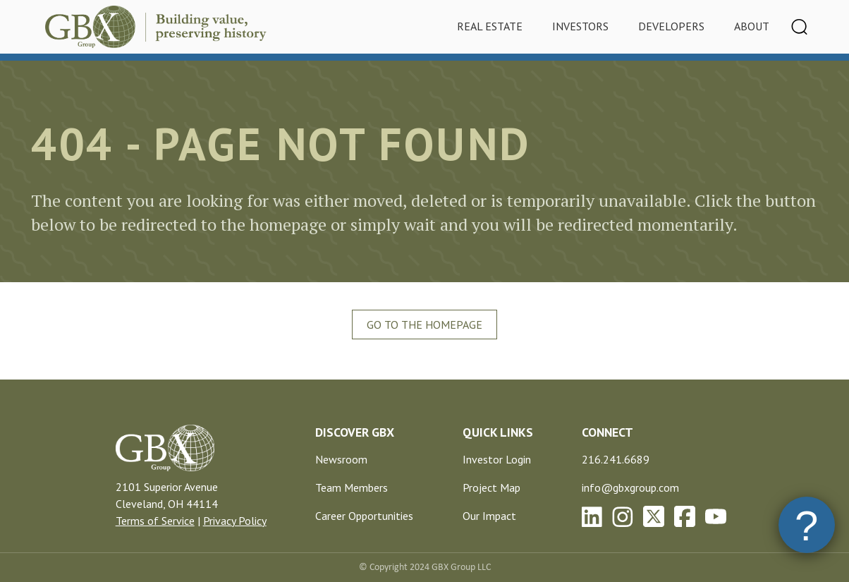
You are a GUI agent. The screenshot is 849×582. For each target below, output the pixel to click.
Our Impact (489, 516)
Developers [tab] (671, 26)
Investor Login (497, 459)
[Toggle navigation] (799, 27)
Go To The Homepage (424, 324)
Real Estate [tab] (490, 26)
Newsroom (341, 459)
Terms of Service (155, 521)
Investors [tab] (580, 26)
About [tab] (751, 26)
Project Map (491, 487)
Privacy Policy (235, 521)
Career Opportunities (364, 516)
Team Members (351, 487)
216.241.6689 (615, 459)
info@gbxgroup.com (630, 487)
